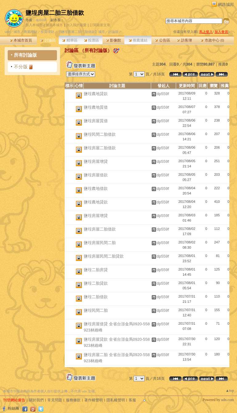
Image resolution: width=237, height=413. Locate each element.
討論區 (47, 40)
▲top (230, 390)
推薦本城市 (54, 25)
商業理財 (30, 32)
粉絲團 (13, 408)
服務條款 (73, 400)
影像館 (113, 40)
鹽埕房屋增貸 (96, 161)
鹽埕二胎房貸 (96, 269)
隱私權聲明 (115, 400)
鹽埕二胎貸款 (96, 283)
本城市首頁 (21, 40)
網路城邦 (226, 4)
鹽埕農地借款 (96, 188)
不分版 (21, 66)
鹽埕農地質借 (96, 107)
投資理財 (47, 32)
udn (7, 32)
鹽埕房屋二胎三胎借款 (55, 13)
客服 (132, 400)
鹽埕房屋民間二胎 (100, 242)
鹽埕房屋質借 (96, 120)
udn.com (227, 400)
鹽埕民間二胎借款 (100, 134)
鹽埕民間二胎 (96, 310)
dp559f (41, 20)
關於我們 (36, 400)
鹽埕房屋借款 (96, 175)
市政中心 (212, 40)
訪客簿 (184, 40)
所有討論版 (25, 55)
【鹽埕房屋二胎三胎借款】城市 (81, 32)
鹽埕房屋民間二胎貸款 (104, 256)
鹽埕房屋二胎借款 (100, 148)
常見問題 (54, 400)
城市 (17, 32)
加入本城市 (34, 25)
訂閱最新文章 (100, 25)
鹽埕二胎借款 (96, 297)
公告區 (162, 40)
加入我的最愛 (76, 25)
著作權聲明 (93, 400)
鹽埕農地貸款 (96, 93)
